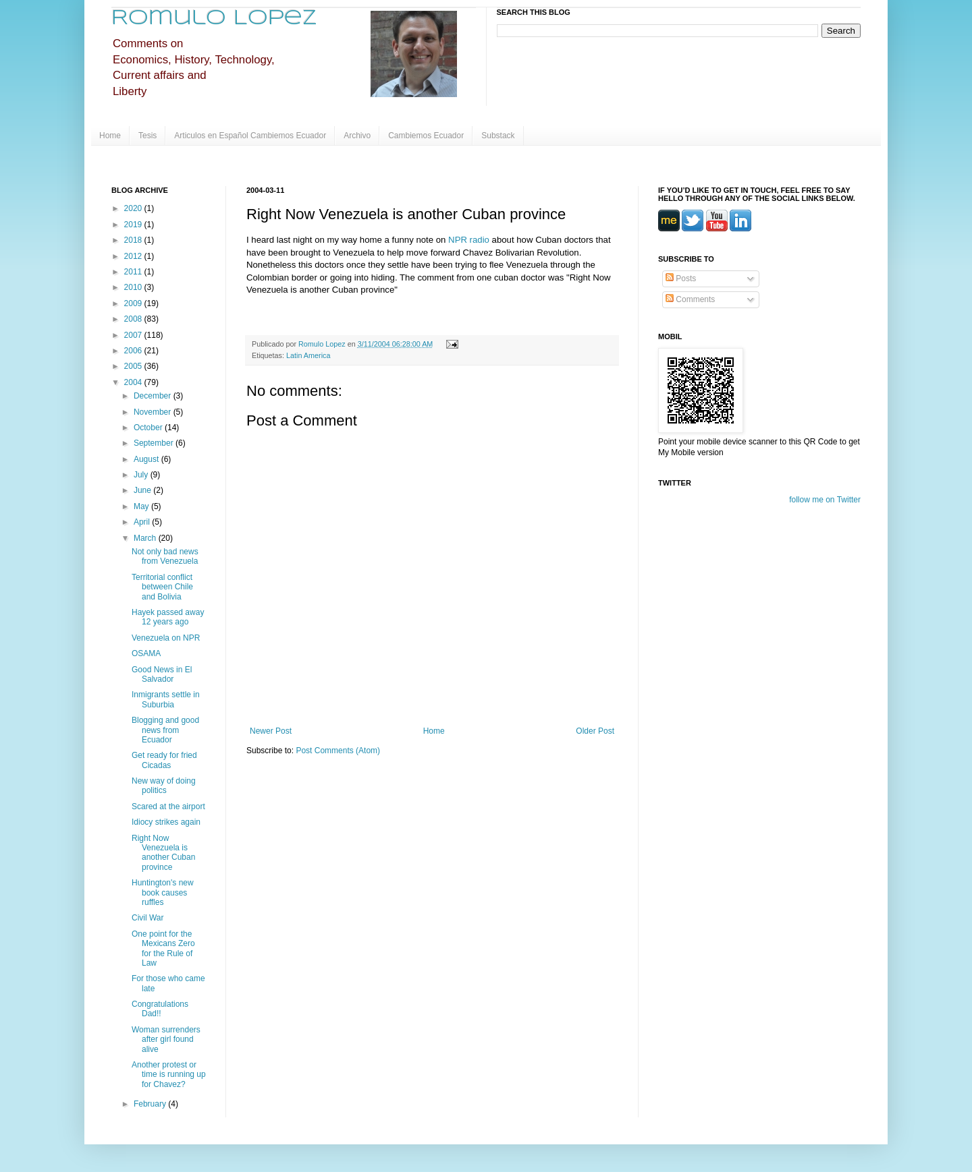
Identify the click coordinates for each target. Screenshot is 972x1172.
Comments (690, 299)
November (153, 412)
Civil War (148, 917)
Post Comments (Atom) (338, 750)
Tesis (147, 135)
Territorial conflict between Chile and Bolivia (162, 587)
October (149, 427)
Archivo (357, 135)
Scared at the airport (168, 806)
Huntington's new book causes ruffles (163, 892)
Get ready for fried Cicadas (164, 760)
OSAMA (146, 653)
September (155, 443)
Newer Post (271, 731)
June (143, 490)
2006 (134, 350)
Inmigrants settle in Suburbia (166, 699)
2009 (134, 303)
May (142, 506)
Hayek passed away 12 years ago (168, 617)
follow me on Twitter (825, 499)
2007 (134, 335)
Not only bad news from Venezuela (165, 556)
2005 (134, 366)
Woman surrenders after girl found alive (166, 1039)
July (142, 474)
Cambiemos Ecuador (426, 135)
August (147, 459)
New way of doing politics (164, 785)
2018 (134, 240)
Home (110, 135)
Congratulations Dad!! (160, 1008)
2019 (134, 224)
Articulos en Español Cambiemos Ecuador (250, 135)
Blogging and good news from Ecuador (165, 729)
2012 (134, 256)
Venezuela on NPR (166, 638)
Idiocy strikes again (166, 822)
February (151, 1104)
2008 (134, 319)
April (143, 522)
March (146, 538)
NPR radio (470, 240)
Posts (681, 278)
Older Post (595, 731)
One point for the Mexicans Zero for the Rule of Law (163, 948)
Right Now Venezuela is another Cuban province (163, 852)
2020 (134, 208)
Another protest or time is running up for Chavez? (169, 1074)
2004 (134, 382)
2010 (134, 287)
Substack (497, 135)
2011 (134, 271)
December (153, 396)
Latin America (308, 355)
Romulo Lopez (214, 18)
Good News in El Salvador (162, 674)
